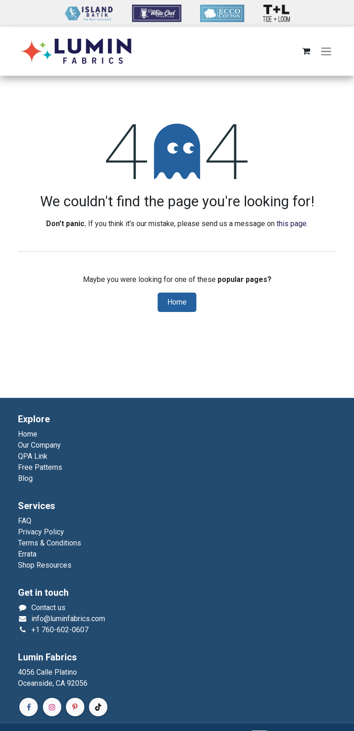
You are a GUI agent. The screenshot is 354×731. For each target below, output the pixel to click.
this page (292, 223)
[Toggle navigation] (326, 51)
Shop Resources (44, 565)
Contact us (48, 607)
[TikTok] (98, 707)
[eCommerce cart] (306, 51)
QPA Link (32, 456)
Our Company (39, 445)
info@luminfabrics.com (68, 618)
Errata (27, 554)
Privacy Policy (41, 531)
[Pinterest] (75, 707)
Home (177, 302)
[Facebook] (28, 707)
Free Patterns (40, 467)
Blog (25, 478)
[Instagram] (52, 707)
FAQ (24, 520)
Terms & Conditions (49, 543)
